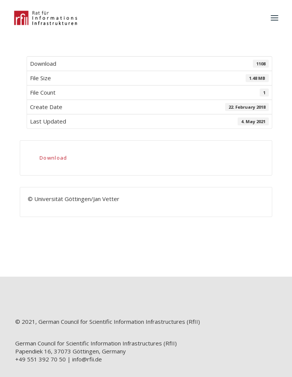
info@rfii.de (87, 359)
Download (53, 157)
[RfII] (45, 17)
